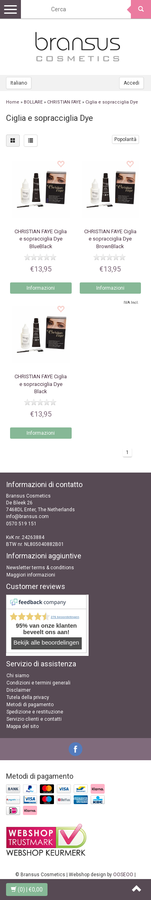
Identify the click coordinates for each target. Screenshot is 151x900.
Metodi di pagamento (30, 704)
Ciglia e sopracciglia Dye (111, 102)
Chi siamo (17, 675)
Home (12, 102)
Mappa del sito (22, 726)
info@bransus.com (27, 516)
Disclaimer (18, 690)
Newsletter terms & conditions (40, 567)
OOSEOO (123, 874)
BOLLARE (33, 102)
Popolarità (125, 139)
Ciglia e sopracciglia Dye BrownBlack (110, 238)
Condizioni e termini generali (38, 683)
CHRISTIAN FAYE (64, 102)
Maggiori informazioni (30, 575)
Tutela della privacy (27, 697)
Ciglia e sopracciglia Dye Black (40, 383)
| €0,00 (27, 889)
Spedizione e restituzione (34, 712)
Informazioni (41, 288)
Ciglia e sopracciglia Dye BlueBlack (40, 238)
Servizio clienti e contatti (34, 719)
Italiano (18, 83)
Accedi (131, 83)
